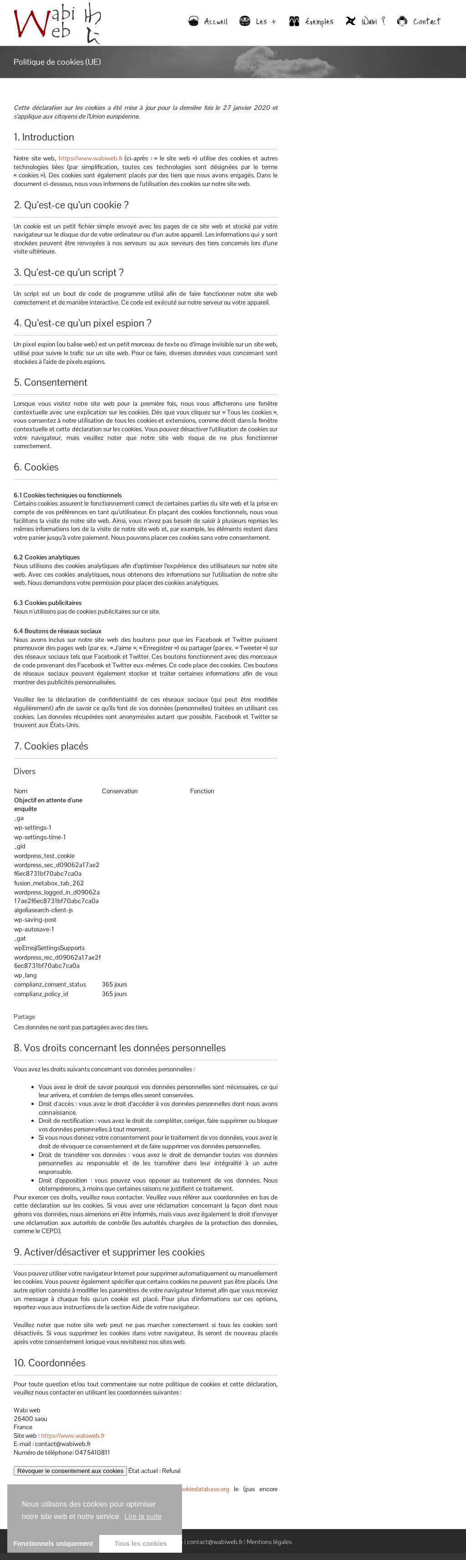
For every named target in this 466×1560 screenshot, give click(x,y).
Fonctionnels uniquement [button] (53, 1543)
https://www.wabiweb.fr (90, 158)
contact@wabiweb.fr (215, 1542)
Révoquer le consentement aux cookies (70, 1470)
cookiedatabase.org (203, 1489)
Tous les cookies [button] (141, 1543)
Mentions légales (269, 1542)
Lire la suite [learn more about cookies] (143, 1516)
